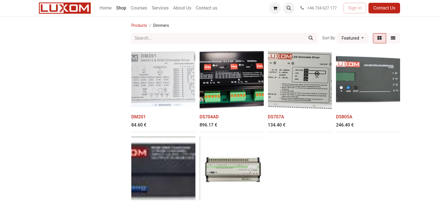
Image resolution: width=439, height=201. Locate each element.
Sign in (355, 8)
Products (139, 25)
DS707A (276, 116)
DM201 (138, 116)
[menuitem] (105, 8)
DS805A (344, 116)
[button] (289, 8)
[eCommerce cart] (275, 8)
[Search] (311, 38)
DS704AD (209, 116)
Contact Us (384, 8)
